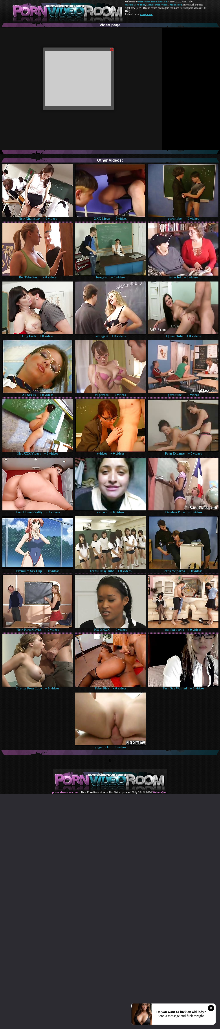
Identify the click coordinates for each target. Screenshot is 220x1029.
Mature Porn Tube (135, 4)
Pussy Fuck (146, 14)
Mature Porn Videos (158, 4)
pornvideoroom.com (65, 792)
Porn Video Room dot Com (152, 1)
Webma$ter (159, 792)
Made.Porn (176, 4)
